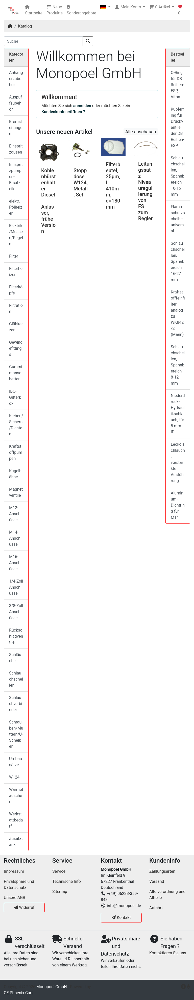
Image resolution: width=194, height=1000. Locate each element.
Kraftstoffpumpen (15, 452)
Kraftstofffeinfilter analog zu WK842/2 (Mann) (178, 313)
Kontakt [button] (121, 917)
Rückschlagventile (16, 636)
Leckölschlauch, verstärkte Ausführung (178, 462)
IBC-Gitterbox (15, 397)
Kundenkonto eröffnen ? (63, 111)
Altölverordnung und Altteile (167, 894)
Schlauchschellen (16, 679)
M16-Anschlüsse (15, 562)
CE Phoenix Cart (18, 992)
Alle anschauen (140, 131)
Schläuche (15, 657)
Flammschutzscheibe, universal (178, 218)
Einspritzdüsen (16, 149)
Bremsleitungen (15, 127)
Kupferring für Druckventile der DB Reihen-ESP (177, 127)
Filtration (16, 308)
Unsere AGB (14, 897)
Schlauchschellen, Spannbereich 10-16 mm (178, 176)
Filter (13, 256)
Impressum (14, 871)
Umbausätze (15, 761)
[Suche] (43, 41)
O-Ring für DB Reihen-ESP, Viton (177, 84)
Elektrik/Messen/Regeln (16, 234)
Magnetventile (16, 492)
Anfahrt (156, 907)
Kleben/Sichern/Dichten (16, 424)
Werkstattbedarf (16, 820)
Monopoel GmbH (51, 986)
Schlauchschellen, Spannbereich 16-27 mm (178, 261)
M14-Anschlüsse (15, 538)
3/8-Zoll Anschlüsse (16, 611)
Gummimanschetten (15, 372)
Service (58, 871)
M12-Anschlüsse (15, 513)
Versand (156, 881)
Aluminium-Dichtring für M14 (178, 505)
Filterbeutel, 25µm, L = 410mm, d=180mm (113, 185)
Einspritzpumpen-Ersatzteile (16, 176)
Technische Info (66, 881)
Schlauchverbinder (15, 703)
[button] (105, 7)
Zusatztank (16, 841)
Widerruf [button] (24, 907)
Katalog (25, 26)
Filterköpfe (15, 290)
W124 (14, 777)
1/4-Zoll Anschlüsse (16, 587)
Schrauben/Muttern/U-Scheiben (16, 734)
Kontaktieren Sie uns (167, 953)
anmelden (82, 105)
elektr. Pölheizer (15, 207)
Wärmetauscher (16, 795)
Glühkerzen (16, 326)
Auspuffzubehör (15, 103)
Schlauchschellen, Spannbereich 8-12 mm (178, 365)
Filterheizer (15, 271)
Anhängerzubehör (16, 78)
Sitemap (59, 891)
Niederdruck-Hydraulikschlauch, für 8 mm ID (178, 413)
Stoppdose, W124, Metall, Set (81, 182)
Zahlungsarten (162, 871)
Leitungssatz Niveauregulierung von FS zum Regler (145, 191)
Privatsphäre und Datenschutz (19, 884)
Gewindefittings (15, 348)
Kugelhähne (15, 473)
